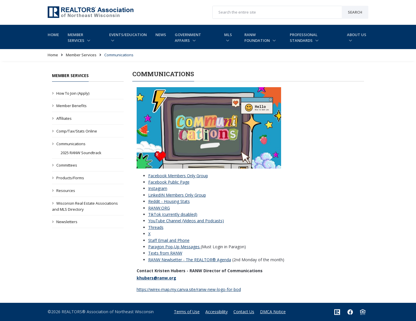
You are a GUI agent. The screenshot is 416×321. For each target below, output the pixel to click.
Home (53, 34)
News (160, 34)
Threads (156, 227)
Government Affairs (188, 37)
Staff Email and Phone (169, 240)
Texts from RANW (165, 253)
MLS (228, 34)
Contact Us (243, 311)
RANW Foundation (257, 37)
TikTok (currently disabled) (172, 214)
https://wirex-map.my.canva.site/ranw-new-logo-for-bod (189, 289)
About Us (356, 34)
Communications (71, 143)
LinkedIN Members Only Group (177, 195)
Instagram (157, 188)
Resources (65, 190)
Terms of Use (187, 311)
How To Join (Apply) (72, 93)
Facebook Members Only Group (178, 175)
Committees (66, 165)
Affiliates (64, 118)
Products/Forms (70, 177)
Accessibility (216, 311)
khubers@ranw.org (156, 278)
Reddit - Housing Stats (169, 201)
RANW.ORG (159, 208)
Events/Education (128, 34)
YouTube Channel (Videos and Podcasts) (186, 220)
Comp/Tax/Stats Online (76, 131)
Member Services (76, 37)
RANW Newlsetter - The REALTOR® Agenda (189, 259)
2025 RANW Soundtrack (81, 152)
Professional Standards (303, 37)
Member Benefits (71, 105)
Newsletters (66, 221)
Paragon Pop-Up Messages (174, 246)
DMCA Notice (273, 311)
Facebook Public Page (169, 182)
